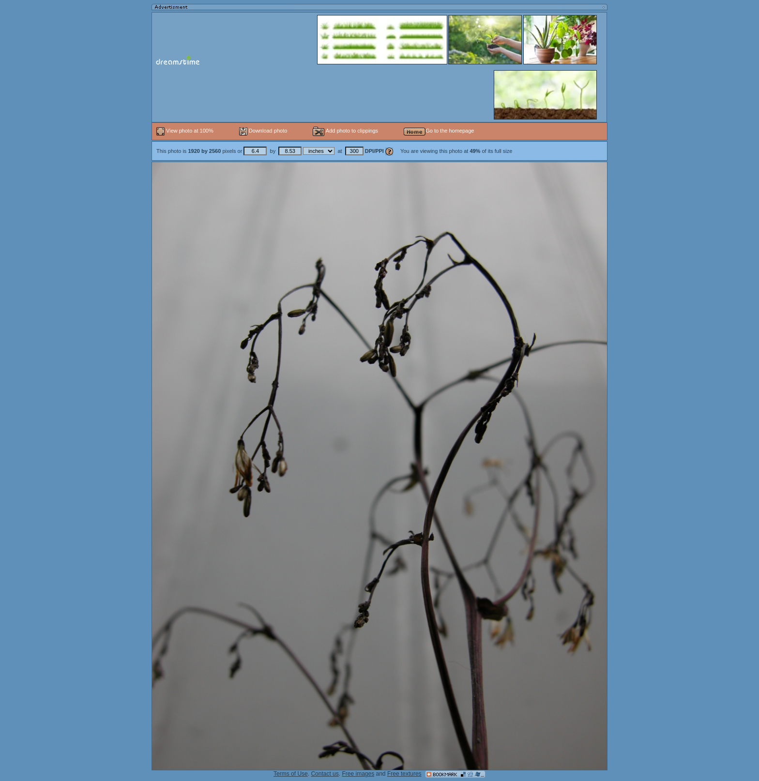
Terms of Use (290, 773)
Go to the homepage (439, 131)
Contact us (324, 773)
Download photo (263, 131)
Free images (358, 773)
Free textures (404, 773)
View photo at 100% (185, 131)
